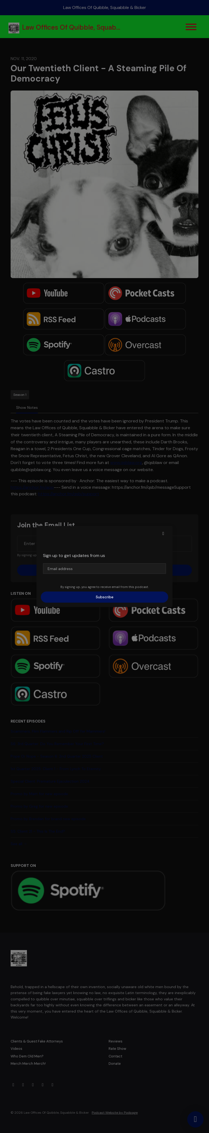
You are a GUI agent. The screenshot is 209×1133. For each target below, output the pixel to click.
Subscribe (104, 596)
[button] (163, 533)
